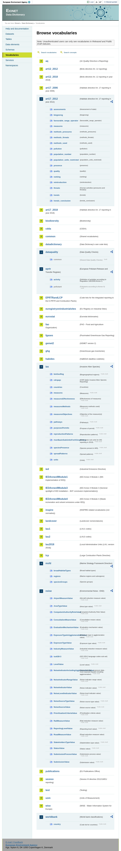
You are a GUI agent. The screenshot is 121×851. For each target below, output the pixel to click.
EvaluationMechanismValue (66, 627)
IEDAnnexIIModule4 (56, 499)
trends (56, 195)
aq (46, 61)
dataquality (51, 252)
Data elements (12, 44)
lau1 (47, 529)
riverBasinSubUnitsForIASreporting (66, 440)
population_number (62, 154)
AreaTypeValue (60, 606)
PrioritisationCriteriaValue (65, 713)
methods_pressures (63, 132)
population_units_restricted (66, 160)
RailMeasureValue (62, 721)
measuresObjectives (63, 414)
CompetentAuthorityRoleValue (66, 612)
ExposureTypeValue (63, 643)
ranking (57, 177)
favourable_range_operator (66, 121)
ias (47, 366)
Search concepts (70, 52)
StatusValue (59, 748)
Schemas (9, 49)
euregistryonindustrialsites (60, 309)
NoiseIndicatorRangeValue (65, 680)
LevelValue (58, 664)
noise (48, 591)
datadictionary (53, 244)
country (57, 824)
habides (49, 359)
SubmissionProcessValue (65, 754)
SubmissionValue (61, 762)
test (47, 790)
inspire (49, 510)
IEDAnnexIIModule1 (56, 477)
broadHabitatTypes (62, 570)
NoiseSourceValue (62, 707)
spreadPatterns (60, 453)
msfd (48, 563)
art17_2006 (51, 88)
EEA (17, 2)
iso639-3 (57, 656)
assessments (59, 109)
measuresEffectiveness (64, 399)
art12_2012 (51, 69)
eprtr (48, 269)
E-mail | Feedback (14, 842)
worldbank (51, 817)
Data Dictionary (28, 23)
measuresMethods (62, 406)
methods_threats (61, 137)
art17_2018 (51, 210)
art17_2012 (51, 99)
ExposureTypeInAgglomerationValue (66, 635)
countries (58, 387)
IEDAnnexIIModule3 (56, 488)
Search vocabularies (48, 52)
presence (58, 165)
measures (58, 126)
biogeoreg (58, 115)
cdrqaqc (57, 380)
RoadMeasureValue (62, 734)
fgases (49, 335)
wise (48, 805)
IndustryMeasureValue (64, 649)
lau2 (47, 536)
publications (52, 771)
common (50, 236)
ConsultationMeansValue (65, 620)
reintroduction (60, 182)
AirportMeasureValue (63, 598)
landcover (51, 521)
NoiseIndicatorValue (63, 687)
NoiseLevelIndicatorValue (65, 693)
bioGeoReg (59, 374)
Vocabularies (12, 55)
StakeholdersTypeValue (64, 742)
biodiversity (52, 221)
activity (57, 279)
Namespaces (11, 65)
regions (57, 576)
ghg (47, 351)
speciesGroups (60, 582)
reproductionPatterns (63, 434)
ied (47, 469)
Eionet (17, 23)
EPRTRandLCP (54, 297)
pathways (58, 422)
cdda (48, 228)
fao (47, 324)
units (56, 460)
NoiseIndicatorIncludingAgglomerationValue (66, 670)
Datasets (9, 34)
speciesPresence (61, 448)
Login (92, 2)
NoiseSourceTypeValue (64, 701)
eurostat (50, 316)
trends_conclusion (62, 201)
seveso (49, 779)
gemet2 (49, 343)
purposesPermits (61, 428)
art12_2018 (51, 77)
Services (9, 60)
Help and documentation (17, 28)
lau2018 (49, 544)
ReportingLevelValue (63, 728)
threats (57, 188)
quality (57, 171)
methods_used (60, 143)
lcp (47, 555)
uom (47, 798)
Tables (8, 39)
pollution (58, 149)
